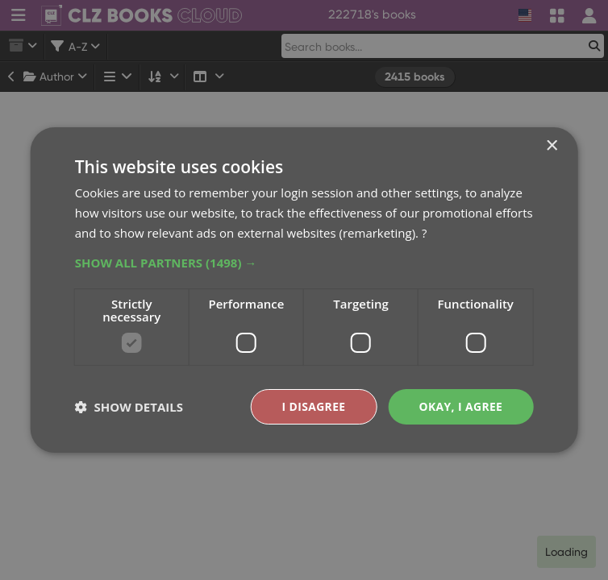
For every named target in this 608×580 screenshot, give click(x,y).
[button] (304, 262)
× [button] (551, 146)
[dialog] (304, 290)
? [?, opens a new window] (424, 233)
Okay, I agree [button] (461, 405)
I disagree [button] (313, 405)
